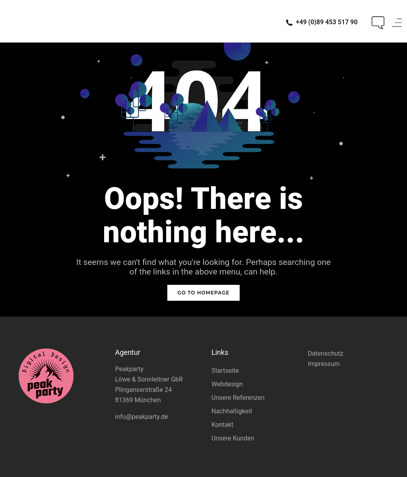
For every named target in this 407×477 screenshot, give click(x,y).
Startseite (225, 370)
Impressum (324, 364)
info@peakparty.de (141, 417)
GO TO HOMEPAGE (204, 293)
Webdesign (227, 384)
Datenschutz (325, 353)
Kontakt (222, 424)
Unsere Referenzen (238, 397)
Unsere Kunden (232, 438)
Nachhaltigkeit (231, 411)
